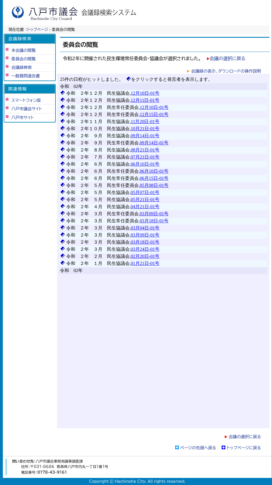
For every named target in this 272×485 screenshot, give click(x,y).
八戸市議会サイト (26, 109)
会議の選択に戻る (227, 58)
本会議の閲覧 (23, 50)
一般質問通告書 (25, 76)
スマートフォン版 (26, 100)
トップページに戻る (244, 448)
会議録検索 (21, 67)
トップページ (37, 29)
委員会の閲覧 (23, 59)
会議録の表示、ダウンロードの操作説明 (226, 71)
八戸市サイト (22, 117)
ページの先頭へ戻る (198, 448)
